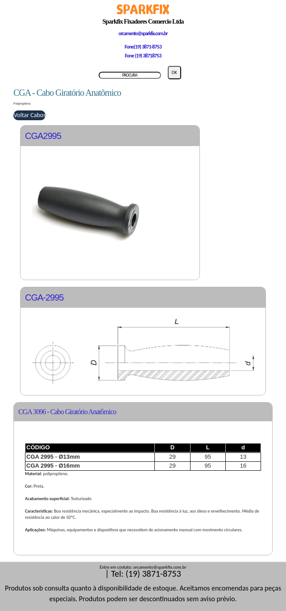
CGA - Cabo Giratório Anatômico (67, 93)
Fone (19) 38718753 (143, 56)
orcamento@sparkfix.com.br (143, 33)
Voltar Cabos (30, 115)
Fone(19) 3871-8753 (143, 47)
